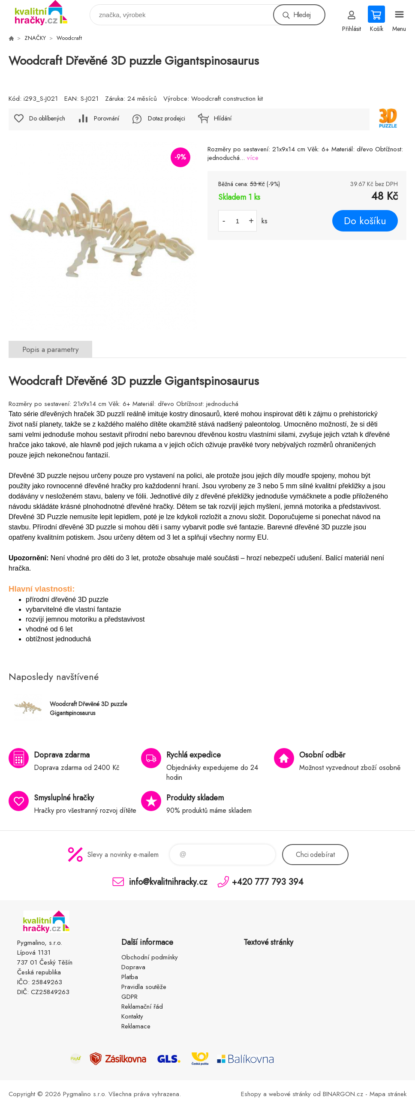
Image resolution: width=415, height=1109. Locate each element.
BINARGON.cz (343, 1094)
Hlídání (223, 118)
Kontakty (132, 1016)
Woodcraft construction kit (227, 98)
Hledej (301, 15)
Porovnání (106, 118)
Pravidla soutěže (143, 987)
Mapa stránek (388, 1094)
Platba (129, 977)
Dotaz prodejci (166, 118)
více (253, 157)
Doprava (133, 967)
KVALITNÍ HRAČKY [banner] (46, 12)
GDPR (129, 996)
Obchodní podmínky (149, 957)
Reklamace (135, 1026)
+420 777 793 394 (268, 881)
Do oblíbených (47, 118)
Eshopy (251, 1094)
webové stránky (290, 1094)
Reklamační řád (142, 1006)
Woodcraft (69, 38)
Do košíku (365, 220)
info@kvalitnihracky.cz (168, 881)
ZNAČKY (35, 38)
